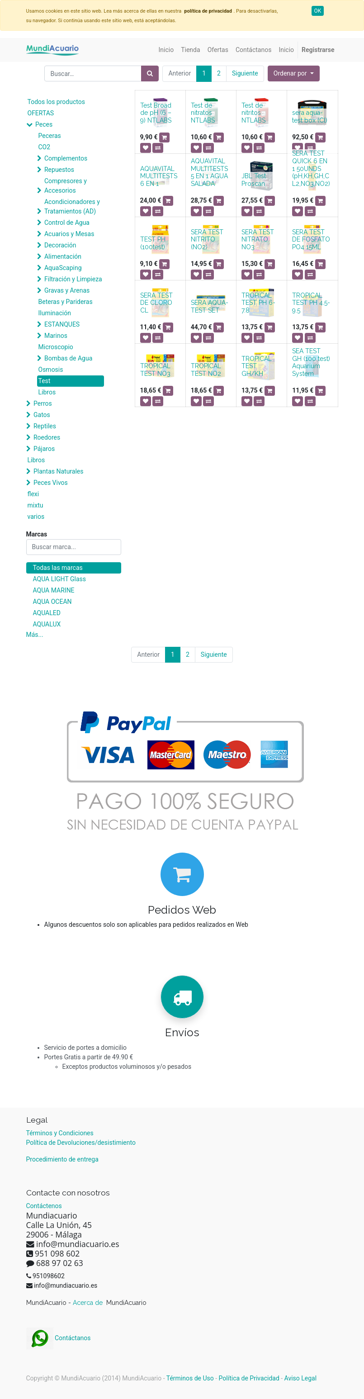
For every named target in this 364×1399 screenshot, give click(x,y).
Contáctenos (44, 1205)
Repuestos (59, 169)
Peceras (49, 135)
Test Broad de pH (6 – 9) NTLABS (155, 113)
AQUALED (47, 613)
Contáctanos (58, 1338)
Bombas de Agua (68, 358)
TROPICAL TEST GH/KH (256, 366)
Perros (42, 403)
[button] (294, 73)
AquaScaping (63, 267)
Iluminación (54, 313)
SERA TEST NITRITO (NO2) (207, 239)
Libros (47, 392)
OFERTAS (41, 113)
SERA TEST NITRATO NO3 (257, 239)
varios (36, 516)
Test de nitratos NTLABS (203, 113)
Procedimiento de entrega (62, 1159)
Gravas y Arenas (67, 290)
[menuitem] (166, 50)
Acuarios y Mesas (69, 233)
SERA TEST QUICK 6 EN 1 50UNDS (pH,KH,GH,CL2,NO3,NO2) (311, 168)
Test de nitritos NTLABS (253, 113)
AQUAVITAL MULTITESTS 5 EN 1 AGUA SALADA (209, 172)
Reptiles (44, 426)
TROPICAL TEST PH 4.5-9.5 (311, 303)
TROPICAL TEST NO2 (206, 369)
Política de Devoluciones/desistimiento (81, 1142)
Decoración (60, 245)
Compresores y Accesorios (65, 185)
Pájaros (44, 448)
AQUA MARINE (54, 590)
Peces (43, 124)
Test (44, 380)
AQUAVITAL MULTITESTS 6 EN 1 (158, 176)
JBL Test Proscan (253, 179)
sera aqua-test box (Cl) (309, 116)
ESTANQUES (62, 324)
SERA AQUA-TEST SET (209, 306)
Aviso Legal (300, 1378)
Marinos (55, 335)
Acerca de (88, 1302)
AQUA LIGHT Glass (59, 579)
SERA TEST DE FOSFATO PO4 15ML (311, 239)
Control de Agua (67, 222)
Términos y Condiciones (60, 1133)
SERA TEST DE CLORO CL (156, 303)
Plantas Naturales (58, 471)
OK (317, 11)
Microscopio (55, 347)
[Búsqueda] (150, 73)
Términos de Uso (190, 1378)
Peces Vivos (50, 482)
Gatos (41, 414)
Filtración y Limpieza (73, 279)
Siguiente (245, 73)
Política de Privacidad (249, 1378)
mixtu (35, 505)
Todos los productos (56, 101)
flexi (33, 494)
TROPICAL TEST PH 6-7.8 (258, 303)
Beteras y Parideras (65, 301)
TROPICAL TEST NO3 (155, 369)
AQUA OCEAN (52, 601)
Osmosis (50, 369)
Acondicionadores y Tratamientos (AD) (72, 206)
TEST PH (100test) (152, 243)
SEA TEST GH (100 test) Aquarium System (311, 362)
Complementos (65, 158)
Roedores (46, 437)
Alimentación (62, 256)
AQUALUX (47, 624)
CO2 (44, 147)
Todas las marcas (58, 567)
